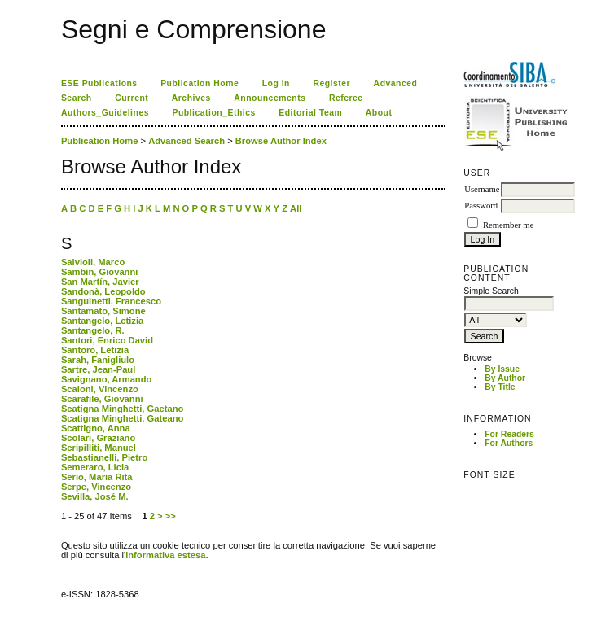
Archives (191, 98)
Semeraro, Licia (95, 467)
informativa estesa (165, 555)
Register (331, 83)
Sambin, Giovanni (99, 272)
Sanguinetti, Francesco (111, 301)
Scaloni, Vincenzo (99, 389)
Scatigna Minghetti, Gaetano (122, 408)
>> (170, 516)
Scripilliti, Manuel (98, 447)
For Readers (509, 434)
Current (131, 98)
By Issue (502, 369)
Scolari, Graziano (98, 438)
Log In (276, 83)
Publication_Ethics (213, 112)
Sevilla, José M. (95, 496)
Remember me (508, 225)
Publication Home (199, 83)
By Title (500, 386)
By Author (505, 378)
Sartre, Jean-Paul (98, 369)
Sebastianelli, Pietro (104, 457)
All (295, 208)
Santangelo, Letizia (102, 321)
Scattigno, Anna (95, 428)
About (379, 112)
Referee (346, 98)
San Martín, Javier (100, 281)
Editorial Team (310, 112)
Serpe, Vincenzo (96, 487)
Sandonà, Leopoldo (103, 291)
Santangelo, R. (93, 330)
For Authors (509, 443)
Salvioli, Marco (93, 262)
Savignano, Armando (106, 379)
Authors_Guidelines (105, 112)
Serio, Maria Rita (97, 477)
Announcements (269, 98)
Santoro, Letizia (95, 350)
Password (481, 205)
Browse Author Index (281, 141)
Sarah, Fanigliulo (97, 360)
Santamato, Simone (103, 311)
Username (481, 189)
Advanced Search (186, 141)
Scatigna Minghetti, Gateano (122, 418)
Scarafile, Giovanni (102, 399)
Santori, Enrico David (107, 340)
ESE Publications (99, 83)
